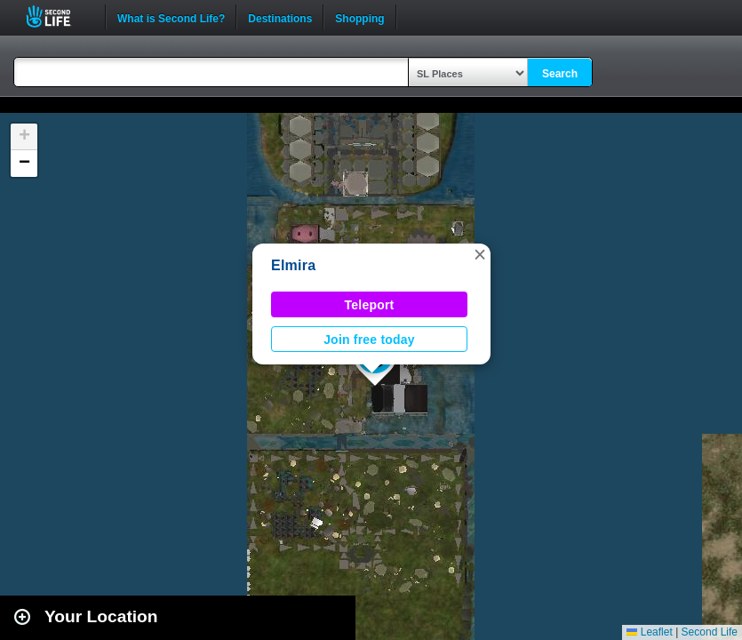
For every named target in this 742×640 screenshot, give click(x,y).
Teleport (370, 305)
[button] (480, 254)
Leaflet (649, 632)
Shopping (359, 16)
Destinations (280, 16)
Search (560, 74)
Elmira (293, 265)
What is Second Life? (171, 16)
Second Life (58, 16)
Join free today (369, 339)
